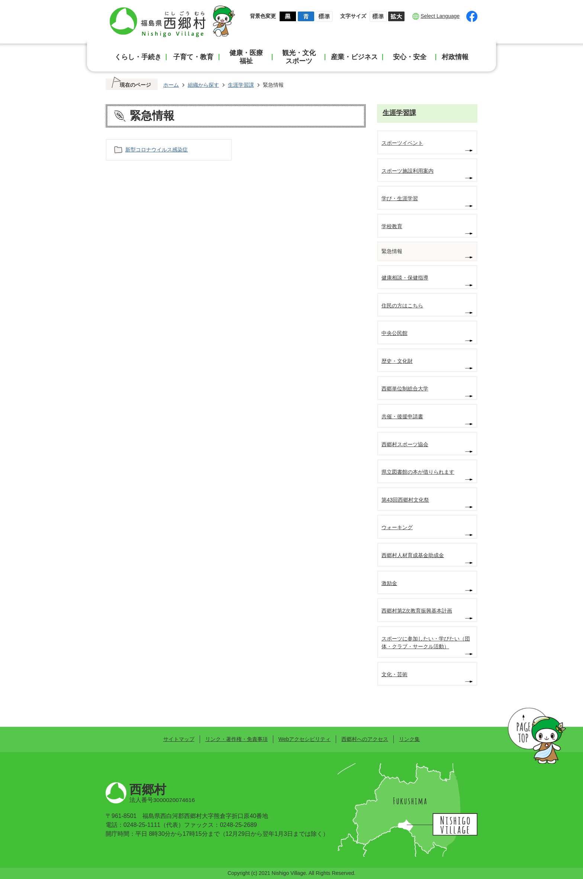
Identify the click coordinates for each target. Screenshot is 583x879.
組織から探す (203, 85)
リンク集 (409, 739)
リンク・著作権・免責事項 (236, 739)
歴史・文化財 (397, 361)
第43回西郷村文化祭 (405, 500)
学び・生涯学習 (399, 198)
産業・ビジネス (354, 57)
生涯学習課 (241, 85)
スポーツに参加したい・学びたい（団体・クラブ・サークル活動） (425, 643)
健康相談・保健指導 (404, 278)
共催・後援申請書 (402, 416)
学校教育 (391, 226)
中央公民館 (394, 333)
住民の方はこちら (402, 306)
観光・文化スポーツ (299, 57)
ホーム (171, 85)
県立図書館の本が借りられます (417, 472)
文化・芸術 (394, 674)
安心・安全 (409, 57)
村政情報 (455, 57)
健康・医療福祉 (246, 57)
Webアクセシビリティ (304, 739)
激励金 (389, 583)
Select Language (440, 16)
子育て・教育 (193, 57)
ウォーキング (397, 527)
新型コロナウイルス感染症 (156, 150)
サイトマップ (178, 739)
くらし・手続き (138, 57)
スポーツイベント (402, 143)
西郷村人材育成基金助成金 (412, 555)
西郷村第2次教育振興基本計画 (416, 611)
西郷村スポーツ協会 (404, 444)
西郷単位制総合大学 (404, 388)
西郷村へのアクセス (364, 739)
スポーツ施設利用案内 (407, 171)
